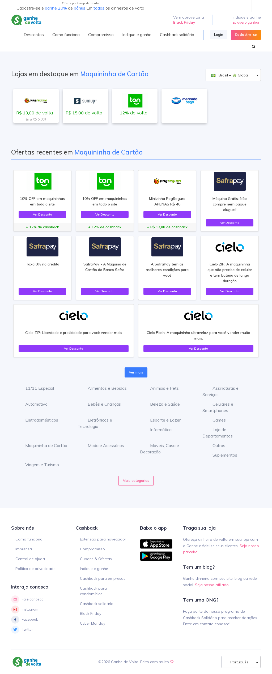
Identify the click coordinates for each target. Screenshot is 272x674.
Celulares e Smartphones (217, 407)
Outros (215, 445)
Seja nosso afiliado (212, 584)
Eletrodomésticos (37, 420)
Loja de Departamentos (217, 433)
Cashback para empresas (102, 578)
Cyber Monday (92, 623)
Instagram (24, 609)
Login (218, 34)
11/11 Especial (35, 388)
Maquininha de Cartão (42, 445)
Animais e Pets (160, 388)
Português (237, 662)
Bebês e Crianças (100, 404)
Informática (157, 429)
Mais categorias (136, 480)
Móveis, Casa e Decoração (159, 448)
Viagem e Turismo (38, 464)
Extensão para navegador (103, 539)
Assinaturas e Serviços (220, 391)
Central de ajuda (30, 558)
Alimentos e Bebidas (103, 388)
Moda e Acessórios (102, 445)
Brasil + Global (230, 75)
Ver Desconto (42, 214)
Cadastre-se (246, 34)
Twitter (22, 630)
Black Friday (90, 613)
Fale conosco (27, 599)
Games (215, 420)
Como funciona (28, 539)
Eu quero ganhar (246, 22)
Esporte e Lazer (161, 420)
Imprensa (23, 549)
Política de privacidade (35, 568)
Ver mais (136, 372)
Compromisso (92, 549)
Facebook (24, 620)
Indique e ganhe (94, 568)
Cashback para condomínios (93, 591)
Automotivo (32, 404)
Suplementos (221, 455)
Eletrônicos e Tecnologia (95, 423)
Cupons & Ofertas (96, 558)
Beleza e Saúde (161, 404)
